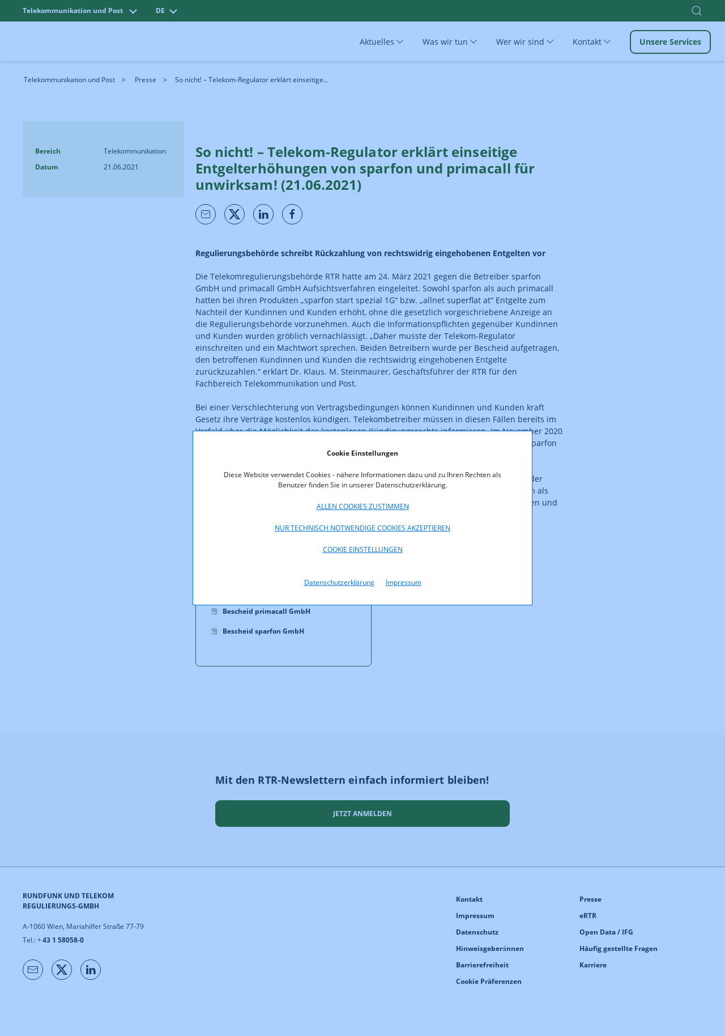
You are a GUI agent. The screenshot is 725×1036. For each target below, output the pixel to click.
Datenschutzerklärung (339, 582)
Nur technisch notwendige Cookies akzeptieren (362, 528)
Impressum (403, 582)
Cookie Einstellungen (363, 549)
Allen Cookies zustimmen (363, 506)
